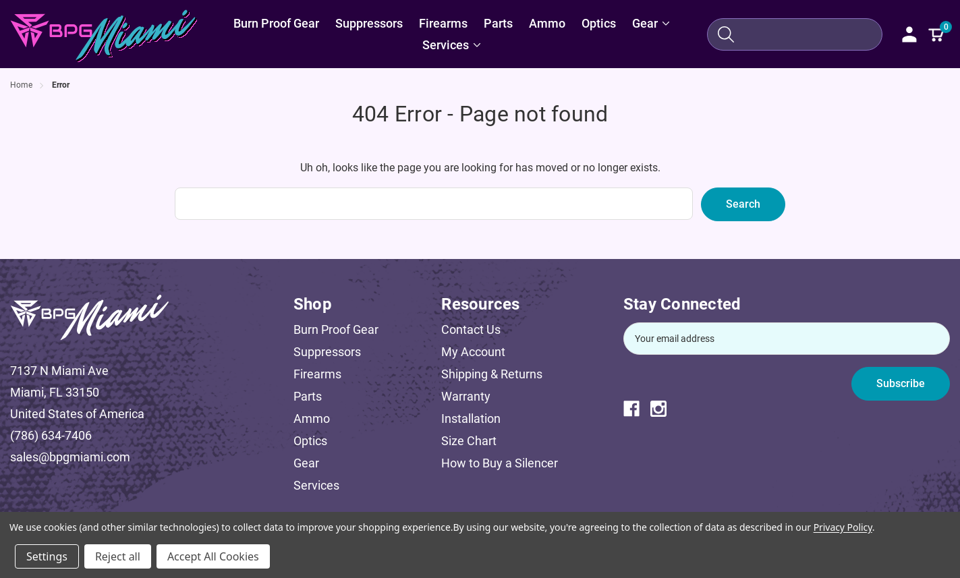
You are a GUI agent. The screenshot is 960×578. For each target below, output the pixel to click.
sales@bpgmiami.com (70, 457)
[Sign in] (909, 34)
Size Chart (469, 441)
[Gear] (651, 24)
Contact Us (471, 329)
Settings (46, 556)
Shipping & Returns (491, 374)
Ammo (311, 418)
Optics (310, 441)
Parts (307, 396)
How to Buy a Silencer (499, 463)
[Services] (452, 45)
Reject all (117, 556)
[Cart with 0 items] (936, 34)
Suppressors (327, 352)
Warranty (465, 396)
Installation (471, 418)
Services (316, 485)
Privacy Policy (843, 527)
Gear (306, 463)
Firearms (317, 374)
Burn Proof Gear (335, 329)
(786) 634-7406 (51, 435)
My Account (473, 352)
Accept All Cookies (213, 556)
